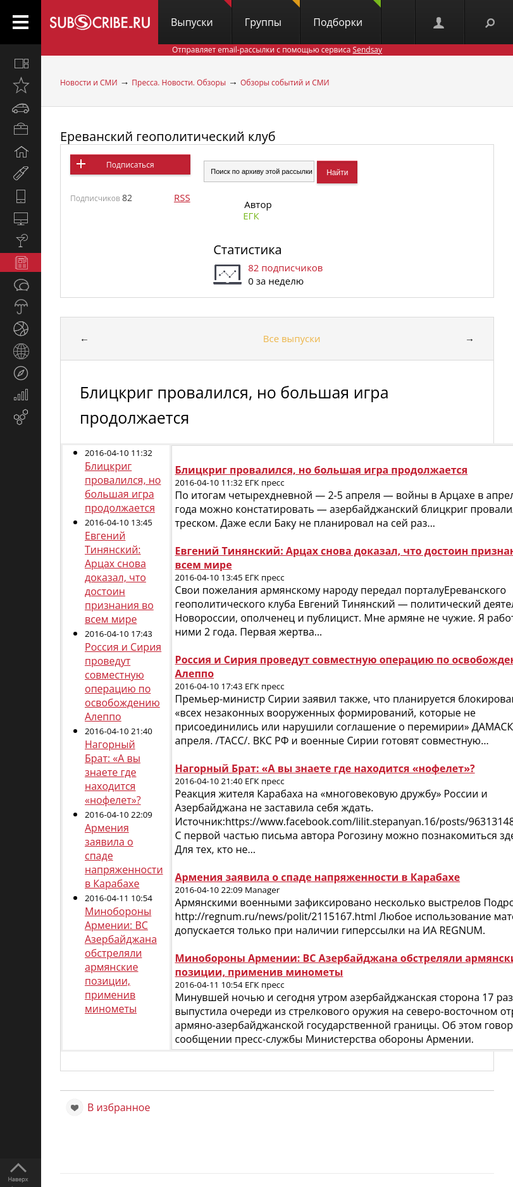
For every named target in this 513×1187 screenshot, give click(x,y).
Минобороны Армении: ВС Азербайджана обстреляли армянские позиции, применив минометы (121, 960)
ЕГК (251, 215)
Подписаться (130, 164)
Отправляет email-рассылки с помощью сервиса (277, 49)
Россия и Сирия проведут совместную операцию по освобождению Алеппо (123, 681)
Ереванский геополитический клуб (168, 136)
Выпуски (201, 14)
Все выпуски (292, 338)
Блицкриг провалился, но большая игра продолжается (123, 487)
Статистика (247, 249)
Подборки (347, 14)
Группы (272, 14)
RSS (182, 197)
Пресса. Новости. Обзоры (179, 82)
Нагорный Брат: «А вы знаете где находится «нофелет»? (113, 772)
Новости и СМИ (89, 82)
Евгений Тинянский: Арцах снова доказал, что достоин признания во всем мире (119, 577)
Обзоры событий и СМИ (285, 82)
